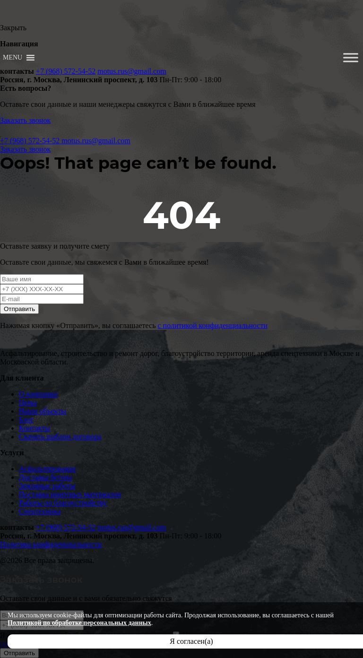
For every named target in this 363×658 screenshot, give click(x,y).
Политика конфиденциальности (51, 544)
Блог (26, 420)
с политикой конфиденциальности (212, 325)
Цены (28, 402)
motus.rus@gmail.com (131, 71)
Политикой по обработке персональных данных (79, 622)
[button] (12, 57)
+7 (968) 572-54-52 (65, 71)
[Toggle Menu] (350, 57)
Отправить (19, 308)
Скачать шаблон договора (60, 437)
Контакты (34, 428)
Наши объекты (42, 411)
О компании (38, 394)
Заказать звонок (25, 120)
